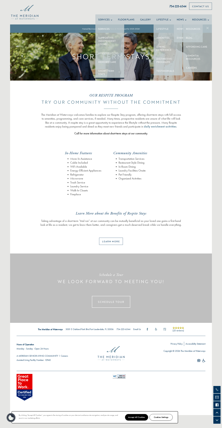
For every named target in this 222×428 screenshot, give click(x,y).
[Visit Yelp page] (156, 332)
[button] (207, 28)
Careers (64, 358)
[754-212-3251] (217, 389)
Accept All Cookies (136, 417)
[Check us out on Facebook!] (217, 404)
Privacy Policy (177, 346)
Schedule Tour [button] (111, 305)
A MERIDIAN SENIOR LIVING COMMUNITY (37, 358)
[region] (95, 417)
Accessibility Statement (195, 346)
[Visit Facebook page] (147, 332)
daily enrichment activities (160, 129)
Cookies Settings (161, 417)
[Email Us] (217, 397)
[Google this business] (164, 332)
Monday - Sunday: (25, 351)
